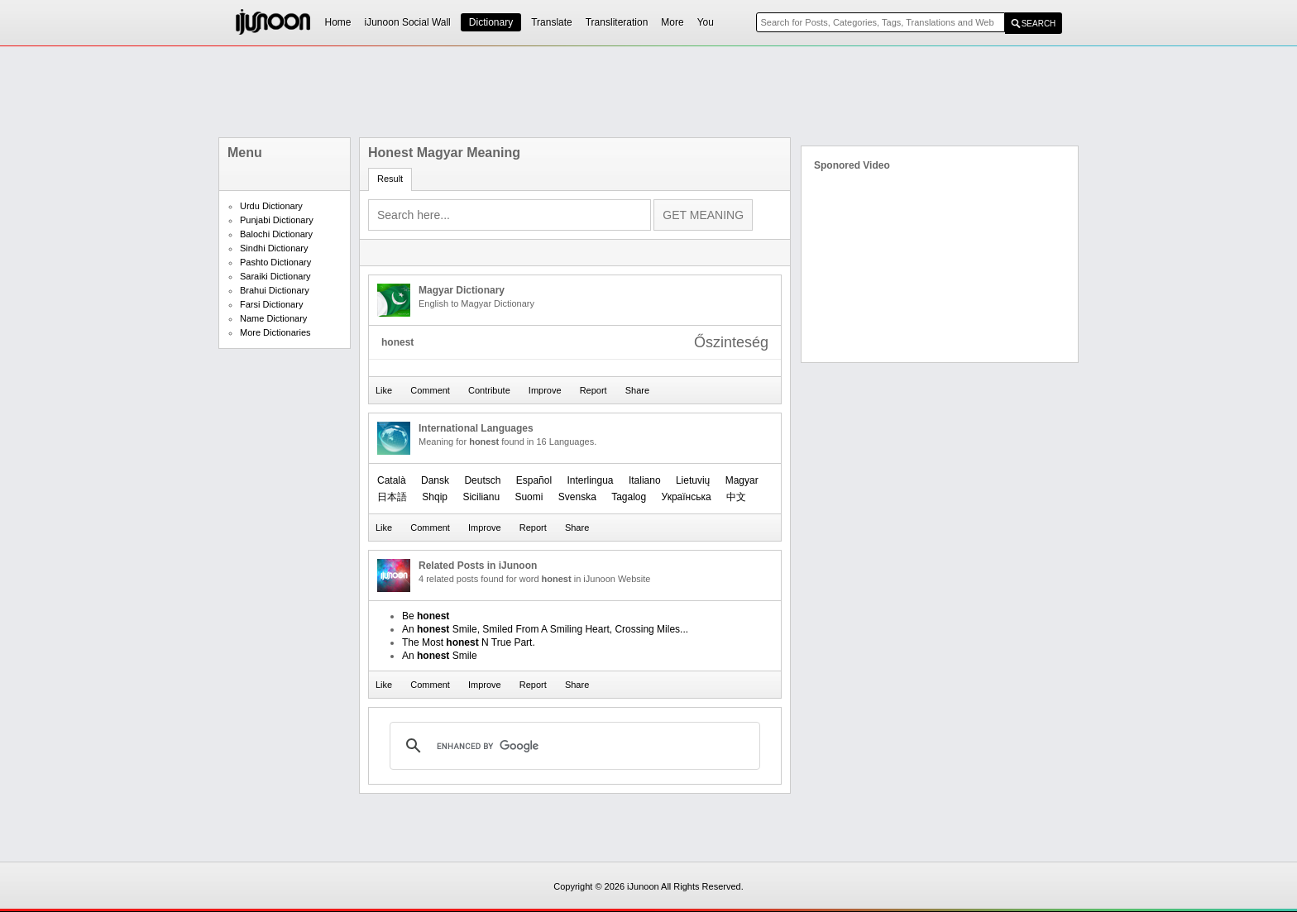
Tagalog (628, 497)
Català (391, 480)
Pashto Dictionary (275, 262)
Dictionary (491, 22)
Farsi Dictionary (271, 304)
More (672, 22)
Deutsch (482, 480)
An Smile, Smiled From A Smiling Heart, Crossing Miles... (545, 629)
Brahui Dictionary (274, 290)
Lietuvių (693, 480)
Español (534, 480)
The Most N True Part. (468, 642)
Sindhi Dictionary (274, 248)
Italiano (645, 480)
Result (390, 179)
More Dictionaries (275, 332)
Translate (551, 22)
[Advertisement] (648, 92)
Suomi (528, 497)
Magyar (742, 480)
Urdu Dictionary (271, 206)
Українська (686, 497)
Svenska (577, 497)
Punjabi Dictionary (276, 220)
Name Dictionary (273, 318)
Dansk (435, 480)
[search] (572, 746)
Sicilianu (481, 497)
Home (338, 22)
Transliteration (617, 22)
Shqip (434, 497)
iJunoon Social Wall (408, 22)
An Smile (439, 655)
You (705, 22)
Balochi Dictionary (276, 234)
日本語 (392, 497)
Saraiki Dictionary (275, 276)
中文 (736, 497)
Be (425, 616)
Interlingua (590, 480)
